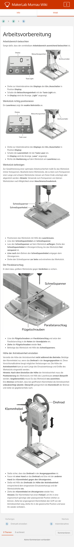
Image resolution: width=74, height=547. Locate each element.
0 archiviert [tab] (19, 532)
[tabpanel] (37, 539)
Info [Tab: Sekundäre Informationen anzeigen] (18, 12)
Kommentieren (64, 533)
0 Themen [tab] (7, 532)
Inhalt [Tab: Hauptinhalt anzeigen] (55, 12)
